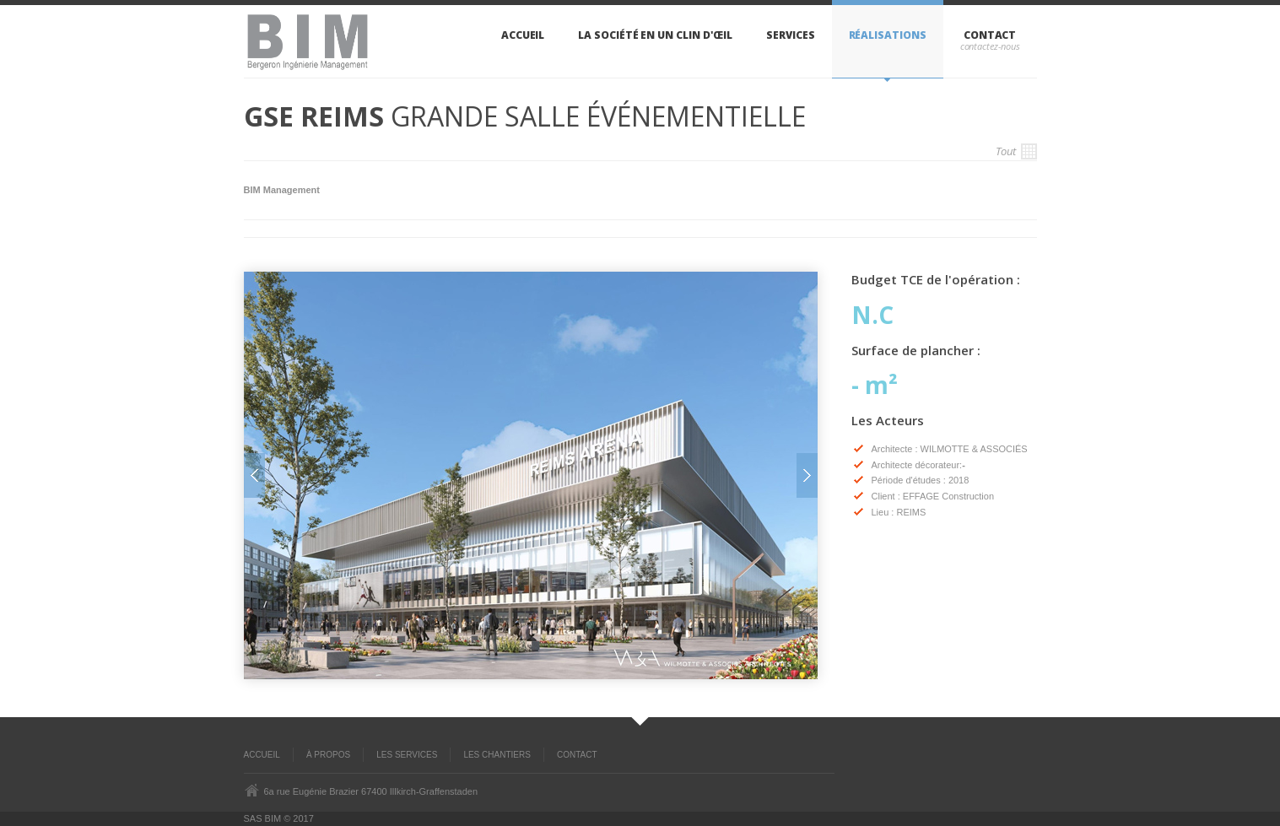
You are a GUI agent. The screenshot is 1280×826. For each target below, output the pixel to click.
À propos (328, 754)
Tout (1016, 151)
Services (790, 35)
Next (807, 475)
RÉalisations (887, 35)
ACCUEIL (262, 754)
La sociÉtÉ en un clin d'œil (655, 35)
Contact (990, 35)
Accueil (522, 35)
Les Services (406, 754)
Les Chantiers (496, 754)
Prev (254, 475)
